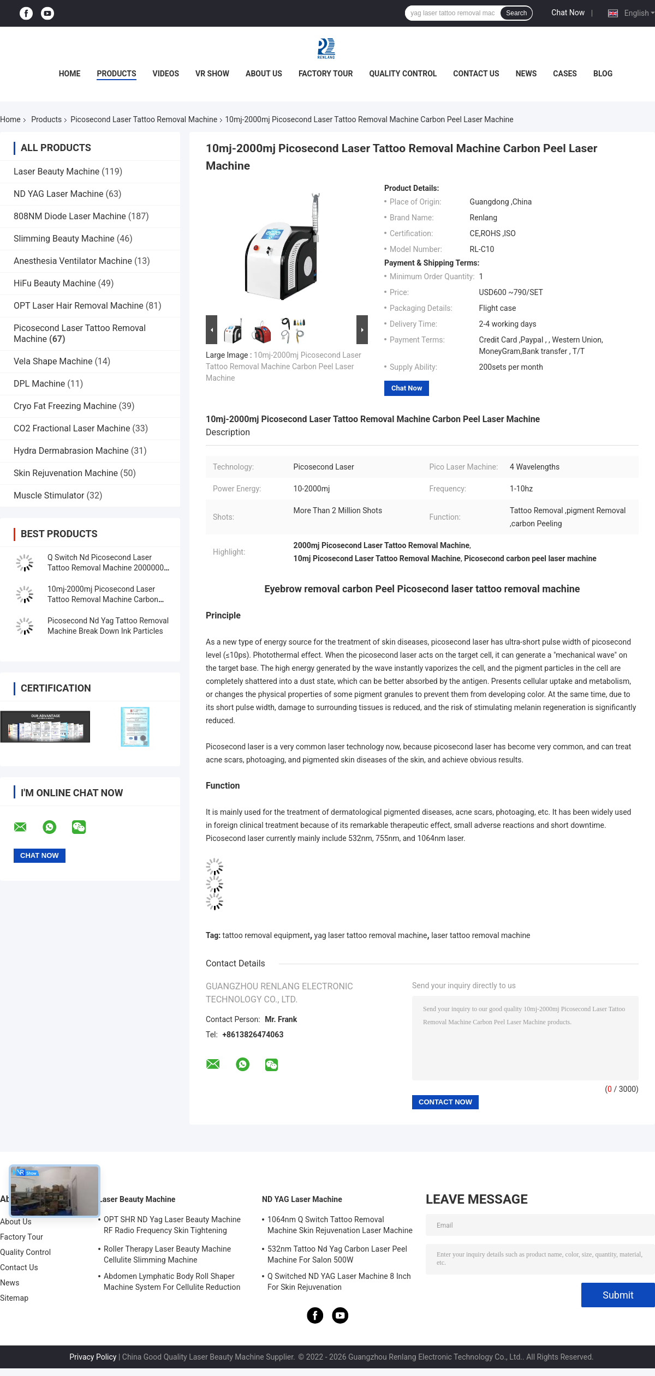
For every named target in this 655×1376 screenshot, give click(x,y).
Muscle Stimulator (49, 495)
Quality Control (403, 73)
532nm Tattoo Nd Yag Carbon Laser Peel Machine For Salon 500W (337, 1254)
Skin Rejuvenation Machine (66, 473)
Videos (166, 73)
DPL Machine (39, 383)
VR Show (212, 73)
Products (116, 73)
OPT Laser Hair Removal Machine (79, 306)
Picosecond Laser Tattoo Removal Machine (143, 119)
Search (516, 13)
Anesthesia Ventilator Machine (73, 261)
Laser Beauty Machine (56, 171)
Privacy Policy (92, 1357)
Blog (602, 73)
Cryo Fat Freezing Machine (65, 406)
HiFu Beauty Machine (55, 283)
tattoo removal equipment (266, 935)
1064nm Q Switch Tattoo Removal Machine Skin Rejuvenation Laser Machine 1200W (340, 1226)
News (526, 73)
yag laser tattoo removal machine (370, 935)
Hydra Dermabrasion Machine (71, 451)
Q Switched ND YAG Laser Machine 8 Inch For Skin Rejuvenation (339, 1281)
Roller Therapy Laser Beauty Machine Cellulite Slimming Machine (167, 1254)
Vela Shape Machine (53, 361)
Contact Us (476, 73)
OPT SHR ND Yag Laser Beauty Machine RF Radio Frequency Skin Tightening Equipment (172, 1226)
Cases (565, 73)
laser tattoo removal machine (480, 935)
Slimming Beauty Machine (64, 238)
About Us (264, 73)
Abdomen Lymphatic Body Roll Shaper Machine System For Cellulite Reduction (172, 1281)
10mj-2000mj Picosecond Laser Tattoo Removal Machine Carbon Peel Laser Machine (102, 599)
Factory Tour (326, 73)
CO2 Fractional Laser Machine (72, 428)
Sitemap (14, 1298)
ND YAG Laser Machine (59, 194)
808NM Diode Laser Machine (70, 216)
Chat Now (568, 12)
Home (70, 73)
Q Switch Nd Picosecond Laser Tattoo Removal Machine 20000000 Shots (107, 567)
